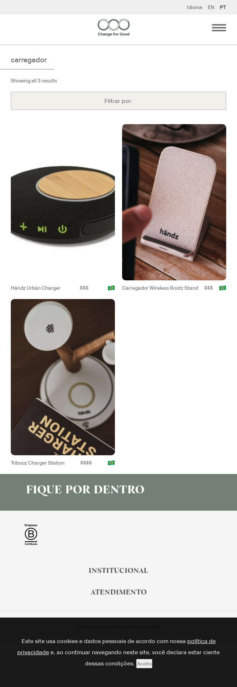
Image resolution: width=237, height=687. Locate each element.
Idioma (194, 7)
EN (211, 7)
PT (223, 7)
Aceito (144, 663)
